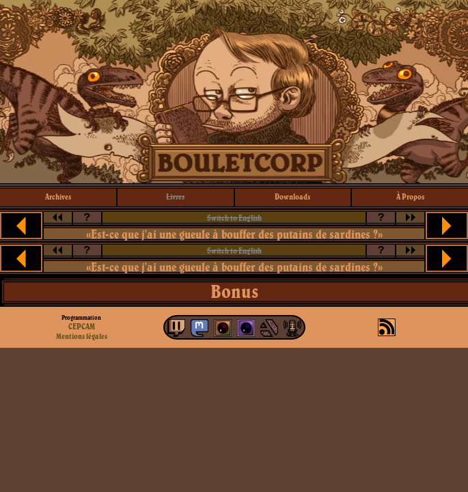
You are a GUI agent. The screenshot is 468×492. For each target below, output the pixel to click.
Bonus (234, 291)
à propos (410, 196)
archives (58, 196)
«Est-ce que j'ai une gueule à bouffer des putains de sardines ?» (234, 234)
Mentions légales (81, 336)
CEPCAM (81, 326)
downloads (292, 196)
